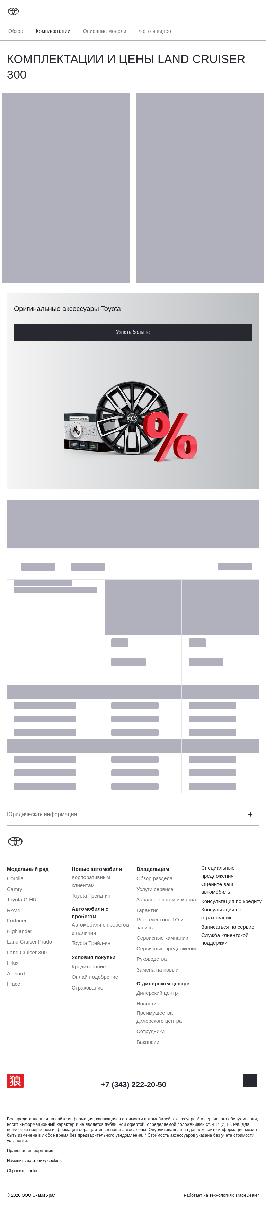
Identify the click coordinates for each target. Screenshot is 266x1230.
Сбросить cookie (22, 1170)
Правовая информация (30, 1150)
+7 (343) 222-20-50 (133, 1084)
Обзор (15, 31)
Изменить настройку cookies (34, 1160)
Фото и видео (155, 31)
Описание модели (105, 31)
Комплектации (53, 31)
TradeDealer (247, 1195)
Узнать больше (133, 332)
